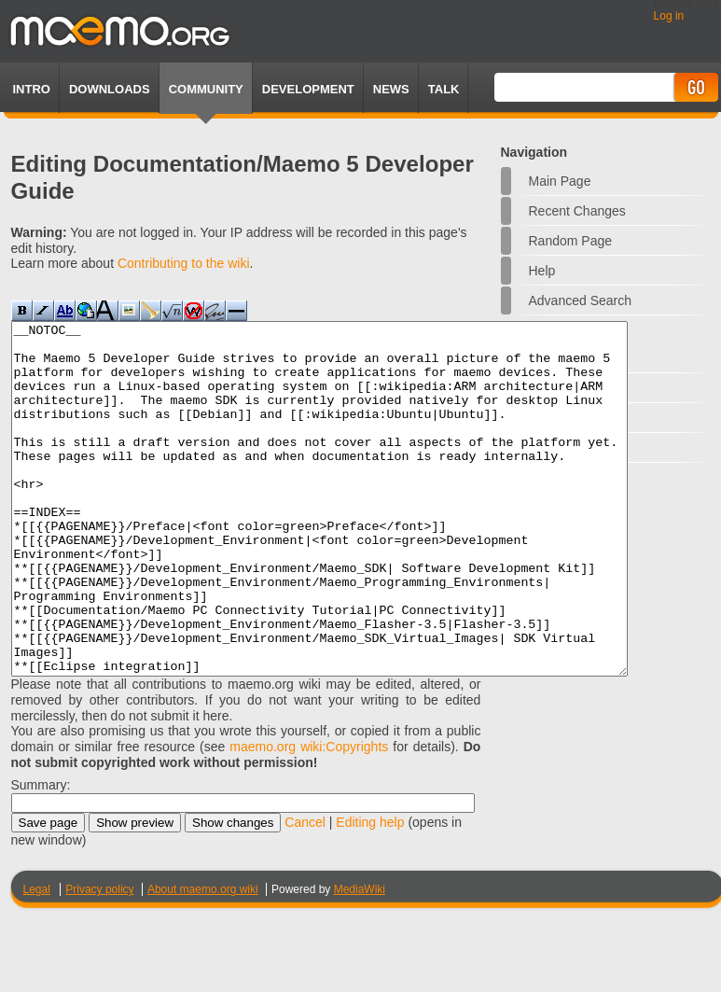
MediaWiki (359, 959)
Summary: (41, 854)
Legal (36, 959)
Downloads (109, 89)
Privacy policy (99, 959)
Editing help (370, 892)
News (391, 89)
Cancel (305, 892)
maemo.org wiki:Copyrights (308, 816)
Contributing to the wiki (184, 263)
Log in (669, 15)
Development (308, 89)
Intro (31, 89)
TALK (444, 89)
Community (206, 89)
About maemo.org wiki (202, 959)
